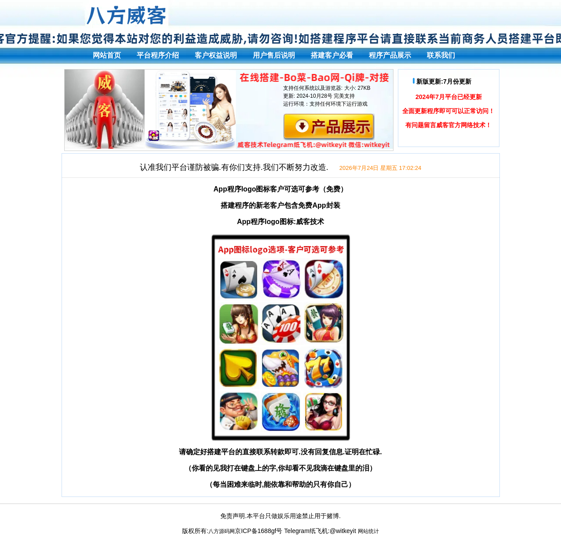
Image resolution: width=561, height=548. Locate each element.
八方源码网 (221, 531)
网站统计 (368, 531)
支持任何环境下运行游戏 (339, 104)
